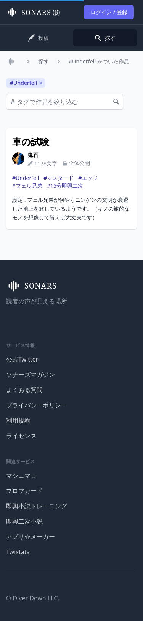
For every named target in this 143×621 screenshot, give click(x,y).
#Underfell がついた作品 (99, 61)
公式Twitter (22, 359)
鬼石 (32, 155)
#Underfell (25, 178)
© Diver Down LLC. (32, 598)
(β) (33, 12)
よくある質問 (24, 390)
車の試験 (30, 142)
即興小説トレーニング (36, 506)
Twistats (17, 552)
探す (43, 61)
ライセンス (21, 435)
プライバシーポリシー (36, 405)
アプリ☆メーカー (30, 536)
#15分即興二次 (65, 185)
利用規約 (18, 420)
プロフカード (24, 490)
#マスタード (58, 178)
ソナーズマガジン (30, 374)
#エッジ (88, 178)
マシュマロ (21, 475)
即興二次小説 (24, 521)
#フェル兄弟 (27, 185)
